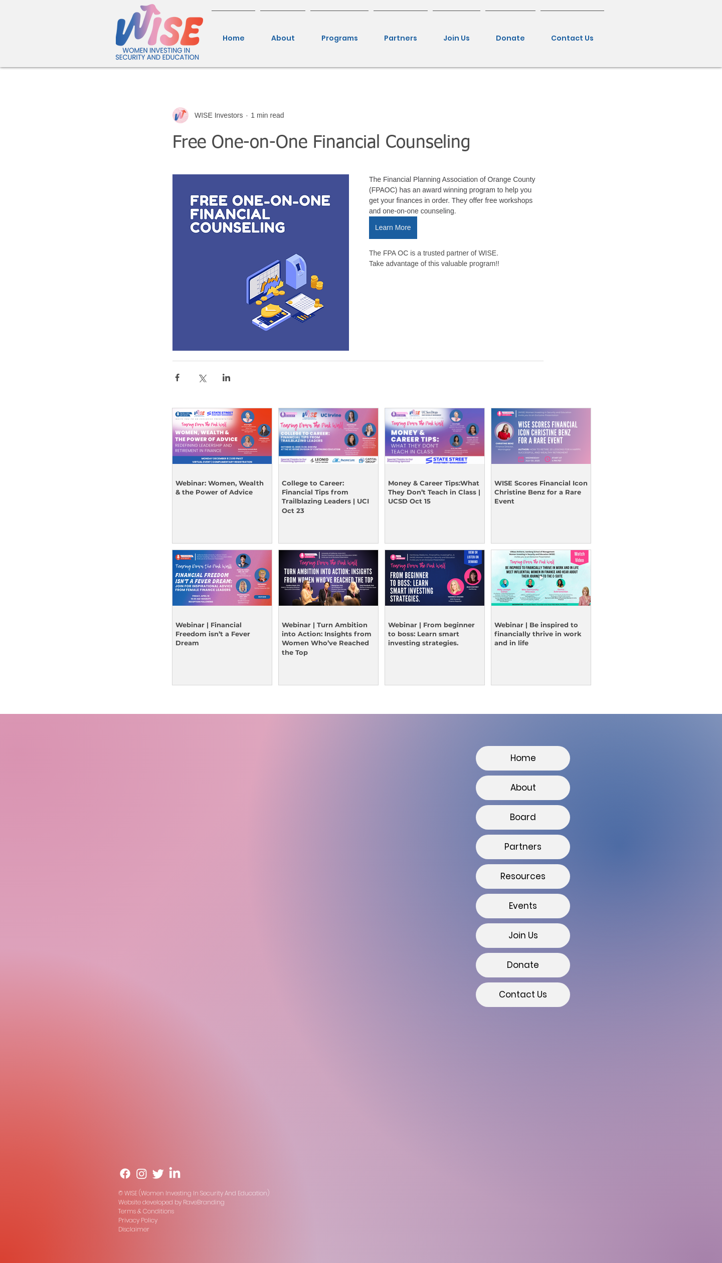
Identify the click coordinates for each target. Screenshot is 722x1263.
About (523, 788)
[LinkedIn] (175, 1173)
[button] (339, 34)
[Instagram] (141, 1173)
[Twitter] (158, 1173)
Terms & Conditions (146, 1211)
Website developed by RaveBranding (171, 1202)
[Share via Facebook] (177, 377)
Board (523, 817)
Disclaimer (133, 1229)
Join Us (523, 935)
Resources (523, 876)
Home (523, 758)
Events (523, 906)
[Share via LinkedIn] (226, 377)
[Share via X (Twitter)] (202, 377)
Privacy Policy (137, 1220)
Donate (523, 965)
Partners (523, 847)
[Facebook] (125, 1173)
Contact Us (523, 994)
